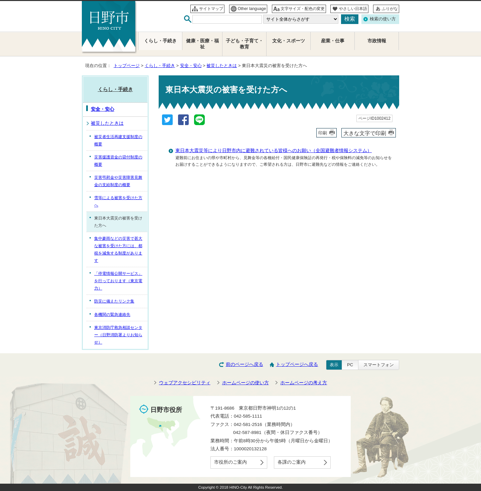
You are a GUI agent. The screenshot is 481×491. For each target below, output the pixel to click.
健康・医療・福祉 (202, 43)
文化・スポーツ (288, 40)
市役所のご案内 (230, 462)
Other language (252, 9)
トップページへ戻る (297, 364)
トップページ (127, 65)
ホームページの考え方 (303, 382)
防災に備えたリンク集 (114, 301)
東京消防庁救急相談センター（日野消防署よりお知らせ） (118, 335)
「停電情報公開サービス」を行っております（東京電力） (118, 281)
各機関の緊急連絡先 (112, 314)
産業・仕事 (332, 40)
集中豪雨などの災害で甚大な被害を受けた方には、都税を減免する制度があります (118, 249)
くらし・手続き (160, 65)
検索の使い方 (383, 18)
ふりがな (390, 9)
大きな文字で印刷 (364, 133)
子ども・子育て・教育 (244, 43)
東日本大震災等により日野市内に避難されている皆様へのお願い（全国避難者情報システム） (273, 150)
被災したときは (221, 65)
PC (350, 364)
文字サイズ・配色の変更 (303, 9)
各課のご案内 (292, 462)
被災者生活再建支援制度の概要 (118, 140)
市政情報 (376, 40)
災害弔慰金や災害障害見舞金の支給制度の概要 (118, 181)
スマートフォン (378, 364)
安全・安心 (191, 65)
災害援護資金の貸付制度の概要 (118, 161)
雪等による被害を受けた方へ (118, 201)
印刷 (322, 132)
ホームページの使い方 (245, 382)
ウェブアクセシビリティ (184, 382)
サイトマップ (211, 9)
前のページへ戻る (244, 364)
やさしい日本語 (353, 9)
